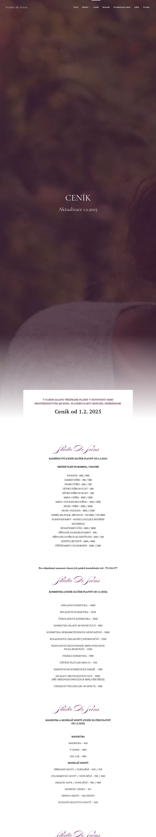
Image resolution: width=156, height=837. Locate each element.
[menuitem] (75, 7)
